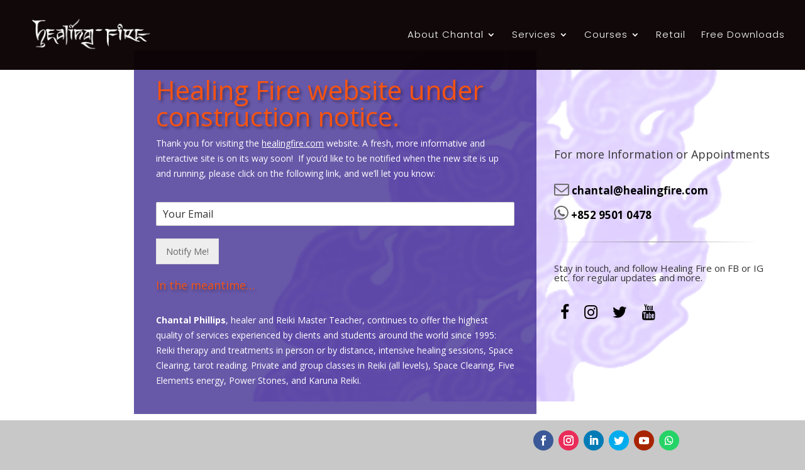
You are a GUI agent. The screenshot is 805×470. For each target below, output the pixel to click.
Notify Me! (187, 201)
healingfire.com (293, 93)
